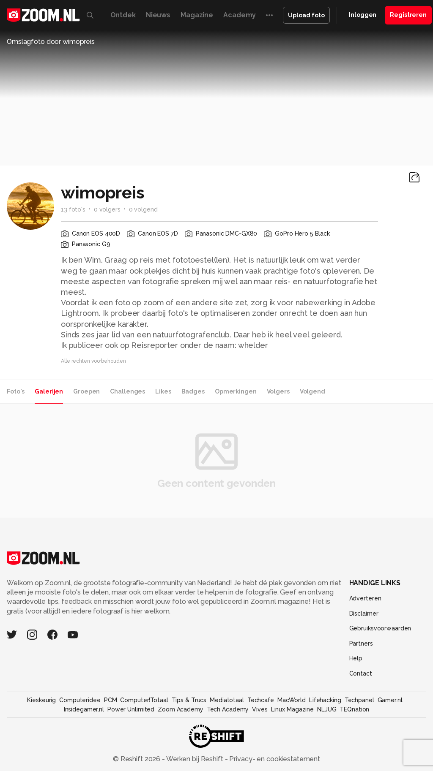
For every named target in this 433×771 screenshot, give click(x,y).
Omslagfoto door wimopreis (51, 42)
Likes (163, 391)
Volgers (278, 391)
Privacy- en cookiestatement (273, 759)
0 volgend (143, 209)
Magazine (197, 15)
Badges (193, 391)
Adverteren (365, 598)
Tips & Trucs (189, 700)
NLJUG (326, 709)
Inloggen (362, 14)
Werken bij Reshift (195, 759)
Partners (361, 643)
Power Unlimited (130, 709)
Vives (259, 709)
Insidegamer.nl (84, 709)
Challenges (127, 391)
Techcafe (260, 700)
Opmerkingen (236, 391)
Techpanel (359, 700)
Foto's (16, 391)
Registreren (408, 14)
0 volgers (107, 209)
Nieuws (158, 15)
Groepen (86, 391)
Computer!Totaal (144, 700)
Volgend (312, 391)
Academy (239, 15)
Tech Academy (228, 709)
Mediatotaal (227, 700)
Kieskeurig (41, 700)
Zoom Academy (180, 709)
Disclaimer (363, 613)
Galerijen (49, 391)
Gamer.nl (390, 700)
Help (356, 658)
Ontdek (123, 15)
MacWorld (291, 700)
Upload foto (306, 15)
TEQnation (354, 709)
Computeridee (80, 700)
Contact (360, 673)
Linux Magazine (292, 709)
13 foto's (73, 209)
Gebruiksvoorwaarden (380, 628)
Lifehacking (325, 700)
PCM (110, 700)
